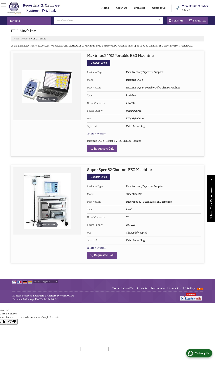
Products (140, 7)
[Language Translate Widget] (45, 281)
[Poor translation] (12, 322)
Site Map (190, 288)
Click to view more (96, 133)
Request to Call (102, 148)
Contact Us (158, 7)
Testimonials (158, 288)
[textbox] (108, 20)
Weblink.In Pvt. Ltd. (49, 299)
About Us (121, 7)
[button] (195, 6)
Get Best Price (99, 62)
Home (105, 7)
